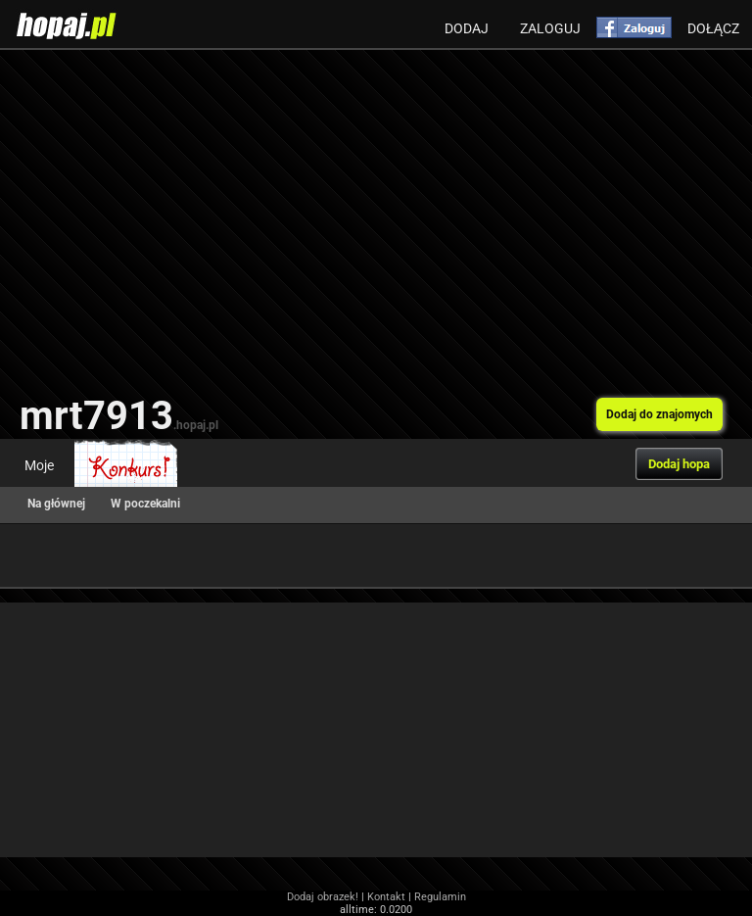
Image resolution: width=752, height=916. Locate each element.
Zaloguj (550, 28)
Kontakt (386, 897)
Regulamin (440, 897)
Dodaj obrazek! (322, 897)
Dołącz (713, 28)
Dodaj (467, 28)
